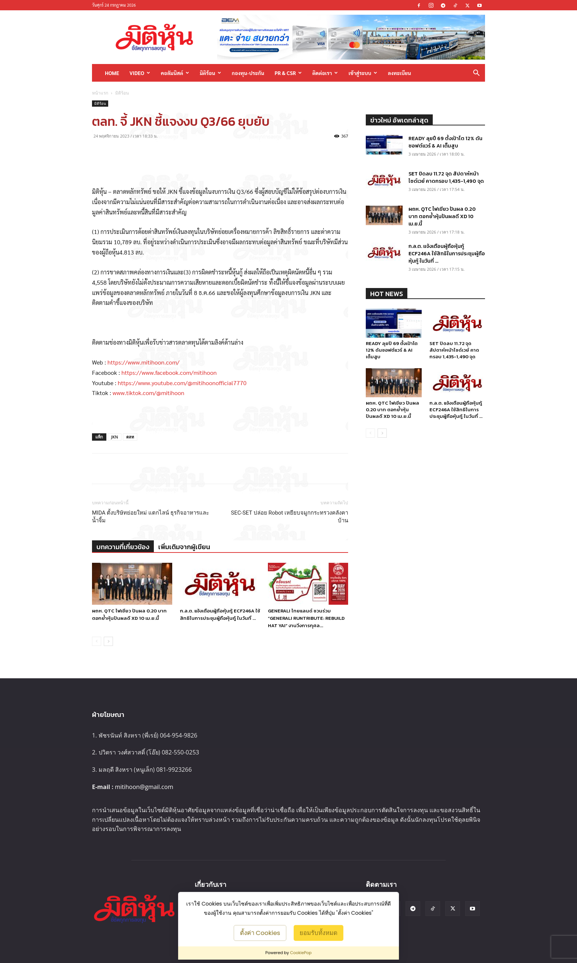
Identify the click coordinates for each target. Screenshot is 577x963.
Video (140, 73)
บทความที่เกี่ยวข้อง (122, 547)
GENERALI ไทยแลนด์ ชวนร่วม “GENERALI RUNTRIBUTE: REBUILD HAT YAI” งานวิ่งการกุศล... (306, 618)
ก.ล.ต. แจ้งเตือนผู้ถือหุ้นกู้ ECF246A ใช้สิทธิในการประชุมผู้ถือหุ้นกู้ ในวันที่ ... (220, 614)
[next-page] (108, 641)
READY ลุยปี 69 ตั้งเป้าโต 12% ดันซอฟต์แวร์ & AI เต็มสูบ (445, 142)
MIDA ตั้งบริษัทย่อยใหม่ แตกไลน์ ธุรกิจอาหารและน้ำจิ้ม (150, 516)
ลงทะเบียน (399, 73)
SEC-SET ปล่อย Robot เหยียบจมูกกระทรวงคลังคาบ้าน (289, 516)
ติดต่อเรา (325, 73)
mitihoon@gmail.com (144, 787)
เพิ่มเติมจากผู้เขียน (184, 547)
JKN (114, 437)
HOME (112, 73)
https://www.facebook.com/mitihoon (169, 372)
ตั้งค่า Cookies (260, 932)
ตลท (130, 437)
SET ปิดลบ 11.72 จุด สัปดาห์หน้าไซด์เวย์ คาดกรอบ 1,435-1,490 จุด (446, 177)
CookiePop (301, 953)
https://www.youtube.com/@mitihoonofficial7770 (182, 383)
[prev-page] (96, 641)
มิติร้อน (210, 73)
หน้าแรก (100, 93)
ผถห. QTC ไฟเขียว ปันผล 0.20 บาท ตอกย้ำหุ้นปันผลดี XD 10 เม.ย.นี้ (129, 614)
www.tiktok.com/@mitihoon (148, 393)
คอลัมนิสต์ (175, 73)
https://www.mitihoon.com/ (143, 362)
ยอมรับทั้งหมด (318, 932)
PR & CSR (288, 73)
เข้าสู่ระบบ (362, 73)
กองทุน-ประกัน (248, 73)
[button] (476, 73)
